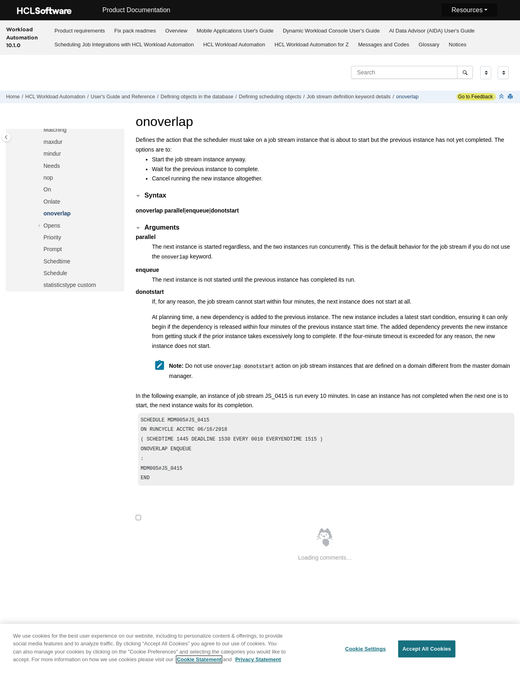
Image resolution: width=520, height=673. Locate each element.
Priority (52, 237)
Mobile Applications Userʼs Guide (235, 31)
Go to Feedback (475, 97)
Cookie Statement (199, 664)
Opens (51, 225)
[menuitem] (79, 30)
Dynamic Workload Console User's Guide (331, 31)
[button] (40, 130)
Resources (466, 10)
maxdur (53, 142)
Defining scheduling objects (270, 97)
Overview (176, 31)
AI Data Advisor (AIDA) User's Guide (432, 31)
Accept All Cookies (427, 654)
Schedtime (56, 261)
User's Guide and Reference (123, 97)
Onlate (51, 201)
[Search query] (412, 72)
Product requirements (79, 31)
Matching (55, 129)
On (47, 189)
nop (48, 177)
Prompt (52, 249)
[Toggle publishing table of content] (6, 137)
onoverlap (407, 97)
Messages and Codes (384, 44)
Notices (457, 44)
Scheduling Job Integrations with (124, 44)
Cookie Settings (365, 654)
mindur (52, 153)
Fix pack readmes (135, 31)
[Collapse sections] (502, 97)
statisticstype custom (69, 285)
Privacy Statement (258, 664)
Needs (51, 166)
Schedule (55, 273)
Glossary (428, 44)
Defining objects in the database (196, 97)
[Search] (465, 72)
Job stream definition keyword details (349, 97)
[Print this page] (511, 97)
